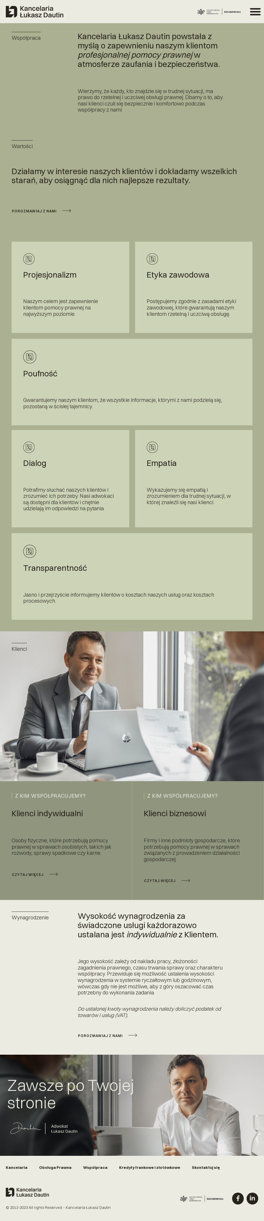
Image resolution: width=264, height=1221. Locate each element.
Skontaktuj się (206, 1170)
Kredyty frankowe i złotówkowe (149, 1170)
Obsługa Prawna (55, 1170)
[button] (255, 11)
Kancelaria (17, 1170)
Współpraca (95, 1170)
